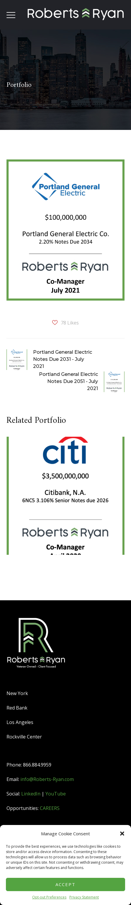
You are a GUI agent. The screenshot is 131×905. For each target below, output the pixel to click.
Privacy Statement (84, 897)
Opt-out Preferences (49, 897)
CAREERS (50, 808)
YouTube (55, 793)
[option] (63, 500)
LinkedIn (30, 793)
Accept (65, 884)
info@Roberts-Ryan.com (47, 779)
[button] (122, 833)
